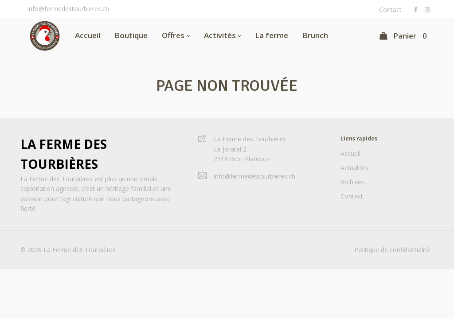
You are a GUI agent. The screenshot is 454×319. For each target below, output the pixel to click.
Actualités (354, 167)
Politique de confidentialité (392, 249)
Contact (390, 10)
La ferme (271, 35)
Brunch (315, 35)
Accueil (87, 35)
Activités (220, 35)
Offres (173, 35)
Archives (352, 182)
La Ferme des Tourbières (63, 154)
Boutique (131, 35)
